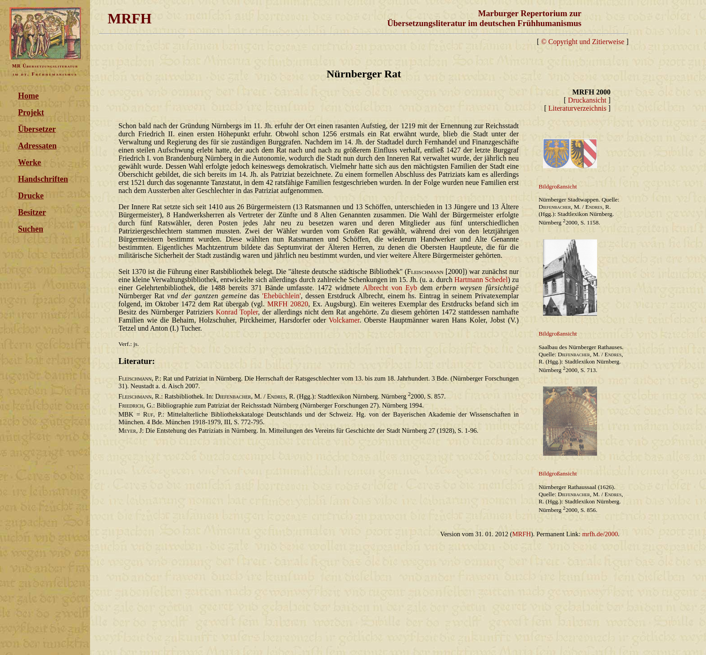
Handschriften (43, 179)
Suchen (30, 228)
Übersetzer (37, 129)
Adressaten (37, 145)
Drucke (31, 195)
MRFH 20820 (287, 304)
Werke (29, 162)
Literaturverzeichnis (577, 108)
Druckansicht (587, 100)
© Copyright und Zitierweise (583, 41)
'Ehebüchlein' (281, 296)
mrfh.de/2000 (600, 534)
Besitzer (32, 212)
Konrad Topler (237, 312)
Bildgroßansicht (558, 186)
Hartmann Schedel (481, 279)
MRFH (521, 534)
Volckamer (344, 320)
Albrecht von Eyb (390, 288)
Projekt (31, 112)
